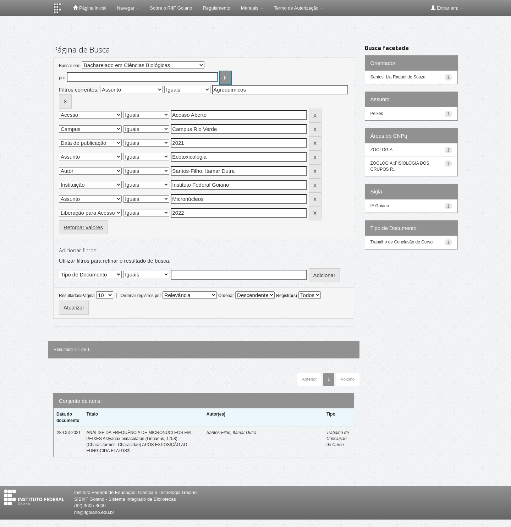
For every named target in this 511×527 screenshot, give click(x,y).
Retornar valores (83, 227)
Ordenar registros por (140, 295)
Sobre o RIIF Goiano (171, 8)
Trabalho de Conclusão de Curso (337, 438)
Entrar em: (447, 8)
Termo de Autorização (298, 8)
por (62, 77)
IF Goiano (379, 205)
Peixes (376, 113)
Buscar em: (70, 65)
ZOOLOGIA (381, 149)
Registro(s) (286, 295)
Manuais (252, 8)
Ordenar (226, 295)
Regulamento (216, 8)
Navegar (128, 8)
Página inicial (89, 8)
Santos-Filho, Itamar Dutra (232, 432)
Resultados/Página (77, 295)
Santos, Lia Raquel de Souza (397, 77)
